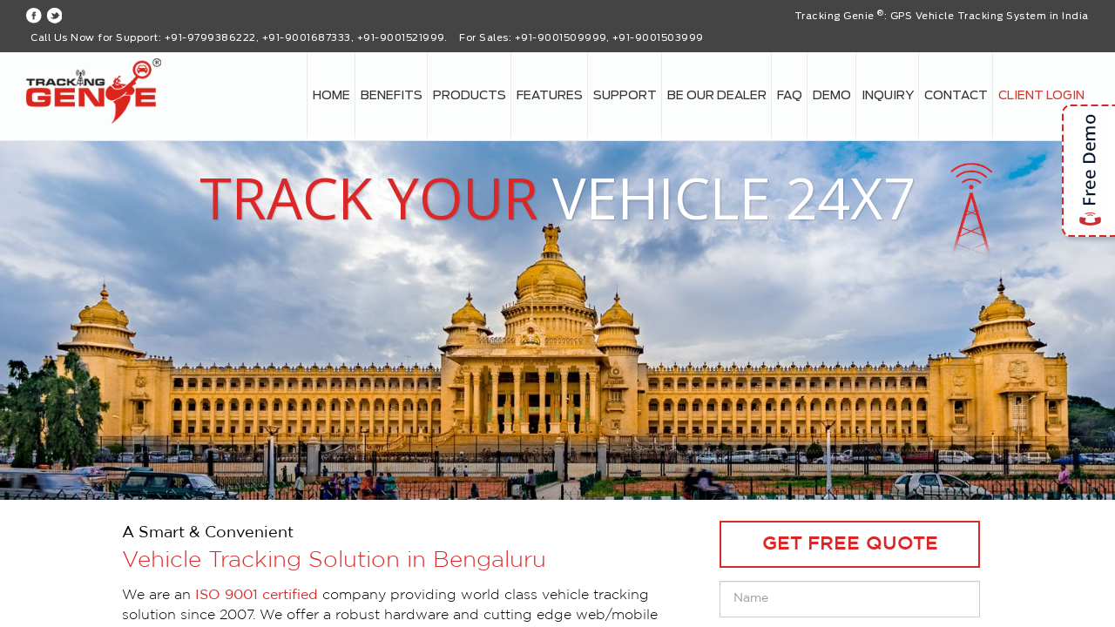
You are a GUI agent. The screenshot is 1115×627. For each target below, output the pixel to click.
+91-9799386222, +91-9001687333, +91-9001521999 (304, 38)
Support (625, 96)
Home (331, 96)
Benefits (391, 96)
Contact (956, 96)
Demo (832, 96)
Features (550, 96)
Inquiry (888, 96)
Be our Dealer (717, 96)
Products (469, 96)
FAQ (789, 96)
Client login (1041, 96)
